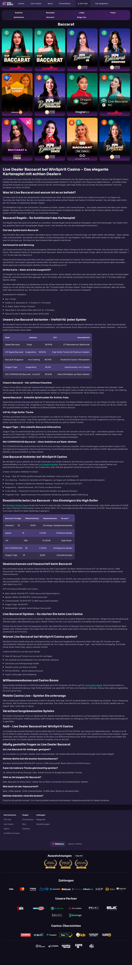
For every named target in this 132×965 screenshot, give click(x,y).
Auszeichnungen (43, 824)
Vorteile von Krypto (12, 833)
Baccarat (50, 17)
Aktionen (26, 829)
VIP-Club (84, 4)
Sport (50, 4)
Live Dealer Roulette (48, 464)
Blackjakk (50, 13)
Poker (113, 13)
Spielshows (19, 17)
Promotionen (65, 4)
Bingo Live (81, 17)
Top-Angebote (101, 4)
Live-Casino (36, 4)
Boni (24, 824)
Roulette (19, 13)
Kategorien (40, 820)
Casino (21, 4)
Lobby (81, 13)
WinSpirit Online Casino (17, 505)
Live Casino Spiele (93, 685)
